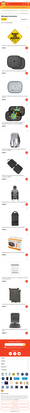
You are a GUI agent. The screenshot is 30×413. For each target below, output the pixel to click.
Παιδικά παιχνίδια (3, 13)
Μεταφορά (17, 13)
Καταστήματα (26, 1)
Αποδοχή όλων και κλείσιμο (15, 408)
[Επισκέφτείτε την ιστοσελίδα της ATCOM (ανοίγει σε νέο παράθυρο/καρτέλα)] (15, 411)
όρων (13, 348)
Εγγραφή (24, 344)
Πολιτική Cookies (16, 399)
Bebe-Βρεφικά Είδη (11, 13)
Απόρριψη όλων (14, 405)
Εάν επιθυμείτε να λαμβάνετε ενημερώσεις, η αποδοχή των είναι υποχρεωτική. (14, 348)
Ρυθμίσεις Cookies (14, 402)
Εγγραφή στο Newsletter (15, 341)
